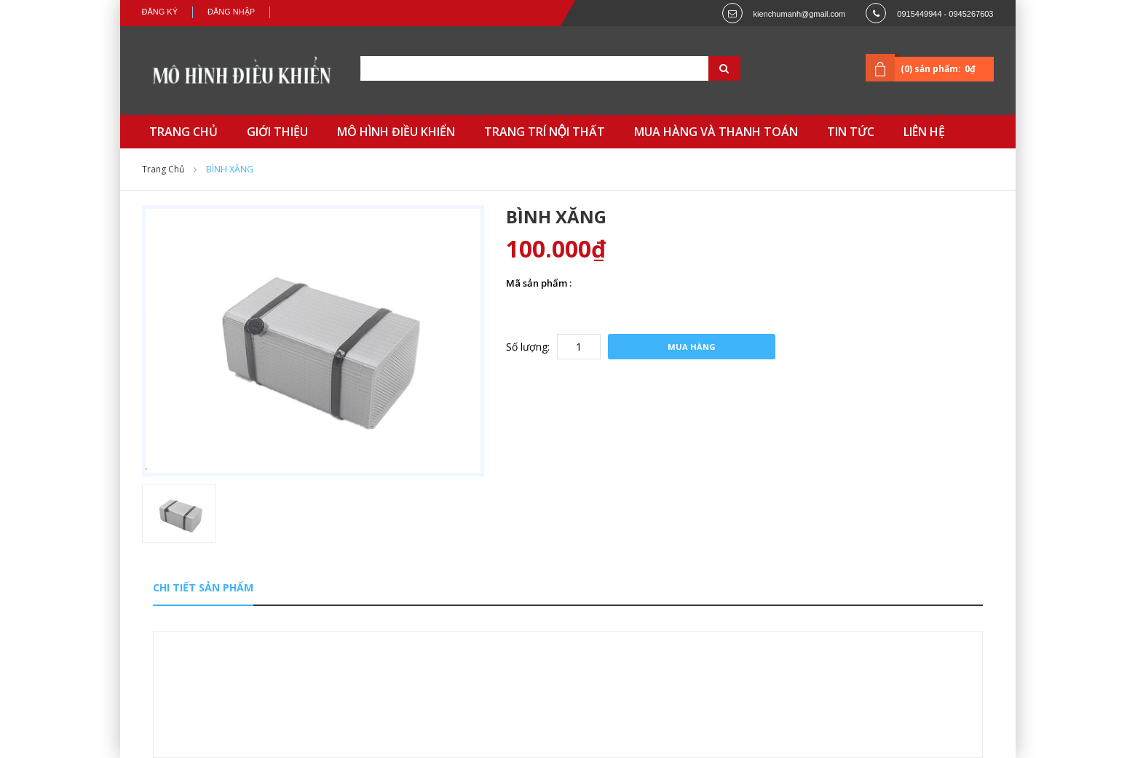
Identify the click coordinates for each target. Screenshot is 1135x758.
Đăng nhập (231, 11)
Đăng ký (160, 11)
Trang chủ (163, 169)
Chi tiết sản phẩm (203, 587)
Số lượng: (528, 347)
